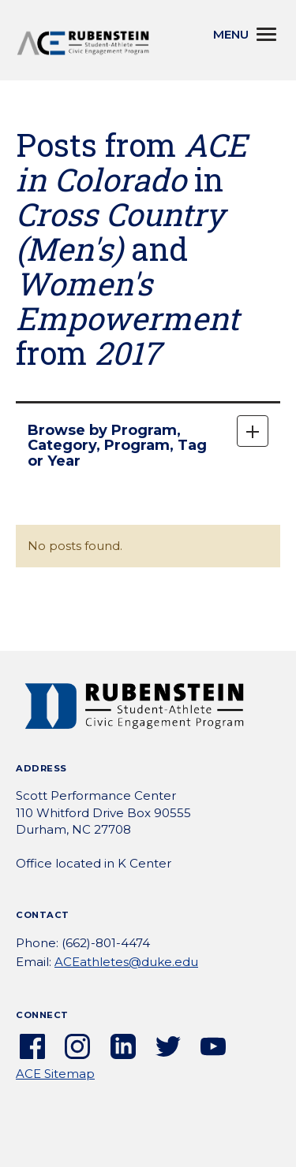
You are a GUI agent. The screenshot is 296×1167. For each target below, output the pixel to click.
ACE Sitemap (55, 1073)
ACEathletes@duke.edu (126, 961)
